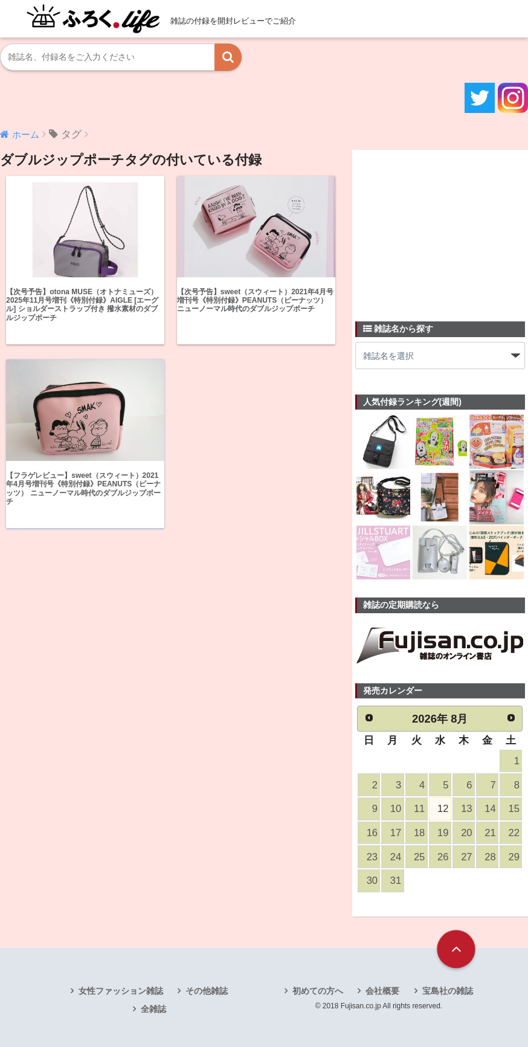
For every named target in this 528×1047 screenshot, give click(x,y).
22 (513, 833)
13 (466, 808)
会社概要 (382, 991)
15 (513, 808)
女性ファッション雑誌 (121, 991)
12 (442, 808)
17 (395, 833)
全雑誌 (153, 1009)
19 (442, 833)
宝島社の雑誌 (447, 991)
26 (442, 857)
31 (395, 880)
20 (466, 833)
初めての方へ (317, 991)
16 (372, 833)
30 (372, 880)
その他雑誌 (206, 991)
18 (419, 833)
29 (513, 857)
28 (490, 857)
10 (395, 808)
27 (466, 857)
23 (372, 857)
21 (490, 833)
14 (490, 808)
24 (395, 857)
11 (419, 808)
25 (419, 857)
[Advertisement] (441, 228)
